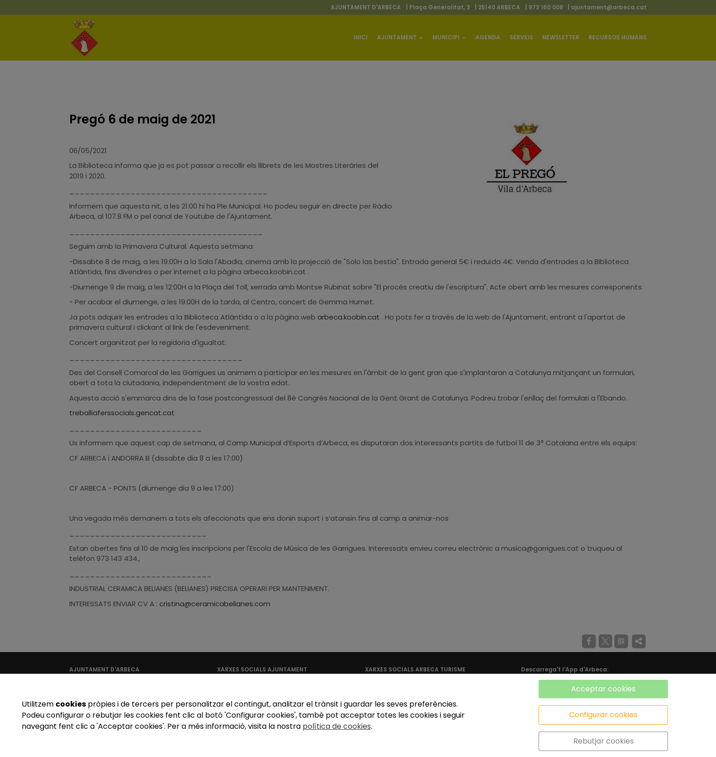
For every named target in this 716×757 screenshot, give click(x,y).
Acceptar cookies (603, 688)
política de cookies (337, 726)
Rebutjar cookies (603, 741)
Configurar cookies (603, 714)
